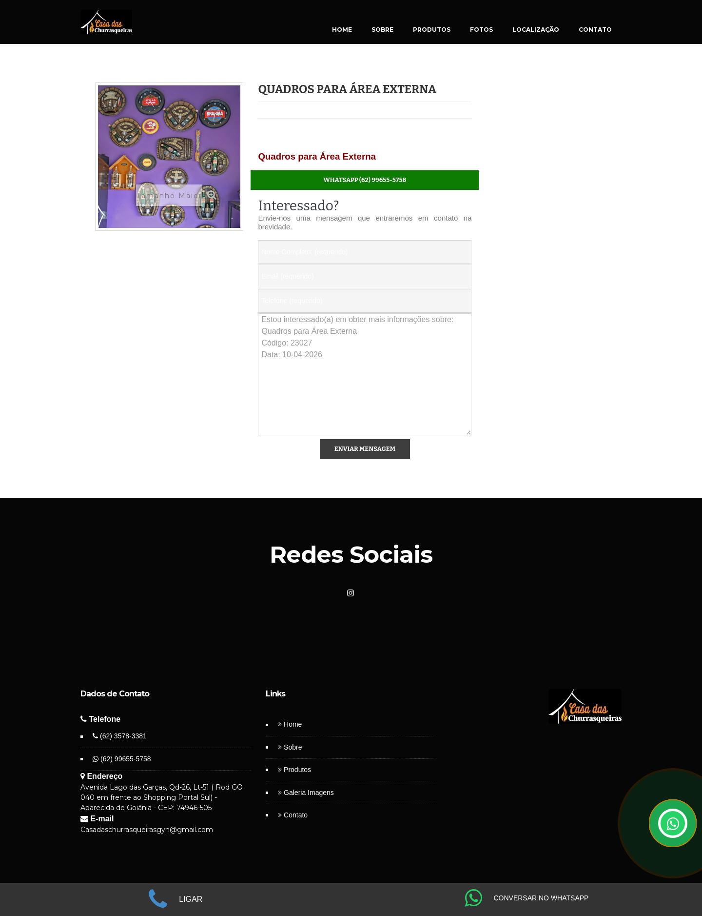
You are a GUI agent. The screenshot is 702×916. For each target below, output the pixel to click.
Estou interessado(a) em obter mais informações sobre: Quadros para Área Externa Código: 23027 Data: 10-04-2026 (364, 374)
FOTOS (481, 29)
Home (293, 724)
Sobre (293, 747)
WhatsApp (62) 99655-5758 (365, 179)
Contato (296, 815)
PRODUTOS (431, 29)
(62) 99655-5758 (122, 759)
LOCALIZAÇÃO (535, 29)
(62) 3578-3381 (120, 736)
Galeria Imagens (309, 792)
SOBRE (382, 29)
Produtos (297, 770)
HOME (342, 29)
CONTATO (595, 29)
